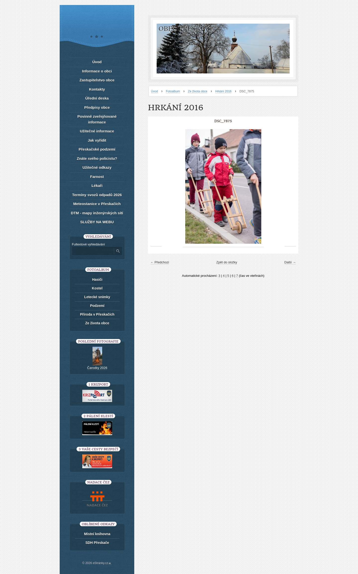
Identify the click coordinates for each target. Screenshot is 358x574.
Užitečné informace (97, 131)
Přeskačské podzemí (97, 149)
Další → (290, 262)
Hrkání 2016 (223, 91)
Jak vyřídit (97, 140)
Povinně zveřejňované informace (97, 119)
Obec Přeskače (186, 29)
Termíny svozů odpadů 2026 (97, 195)
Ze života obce (197, 91)
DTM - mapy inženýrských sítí (97, 213)
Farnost (97, 176)
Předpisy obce (97, 107)
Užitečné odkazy (97, 167)
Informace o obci (97, 71)
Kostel (97, 288)
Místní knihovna (97, 534)
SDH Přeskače (97, 543)
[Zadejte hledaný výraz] (93, 251)
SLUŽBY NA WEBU (97, 222)
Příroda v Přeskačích (97, 314)
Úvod (154, 91)
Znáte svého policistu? (97, 158)
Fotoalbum (173, 91)
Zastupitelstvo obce (97, 80)
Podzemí (97, 306)
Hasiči (97, 280)
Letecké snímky (97, 297)
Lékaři (96, 185)
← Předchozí (159, 262)
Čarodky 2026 (97, 368)
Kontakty (97, 89)
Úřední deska (97, 98)
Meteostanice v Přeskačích (97, 204)
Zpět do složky (226, 262)
